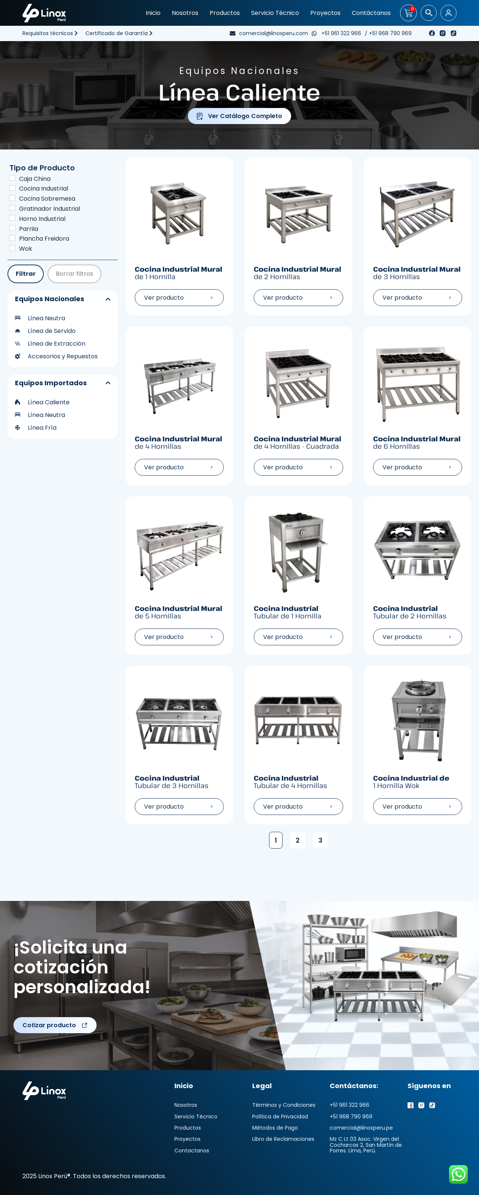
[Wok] (12, 248)
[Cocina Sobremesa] (12, 198)
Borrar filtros (74, 273)
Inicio (153, 13)
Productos (225, 13)
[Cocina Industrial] (12, 188)
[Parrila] (12, 228)
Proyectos (325, 13)
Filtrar (26, 273)
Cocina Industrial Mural (179, 273)
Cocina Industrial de (417, 782)
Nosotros (185, 13)
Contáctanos (371, 13)
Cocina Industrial (298, 612)
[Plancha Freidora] (12, 238)
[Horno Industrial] (12, 218)
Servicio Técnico (275, 13)
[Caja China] (12, 178)
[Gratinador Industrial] (12, 208)
